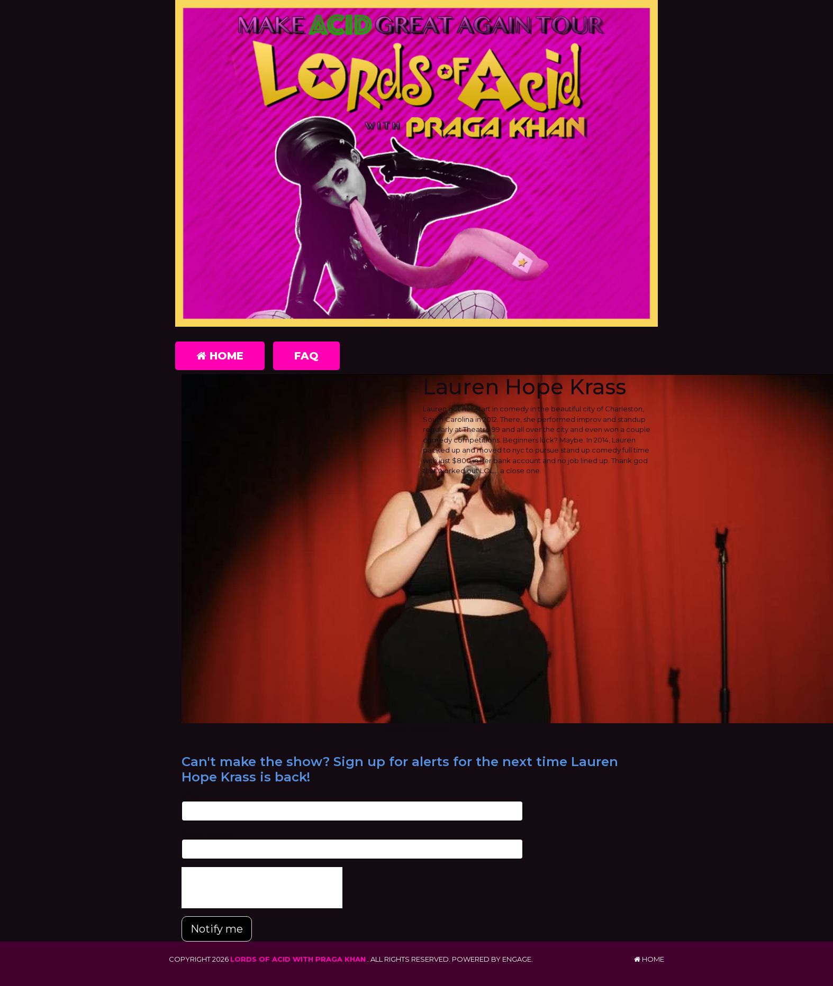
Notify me (217, 929)
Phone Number (208, 834)
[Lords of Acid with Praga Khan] (416, 163)
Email (191, 795)
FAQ (306, 355)
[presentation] (262, 887)
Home (219, 355)
